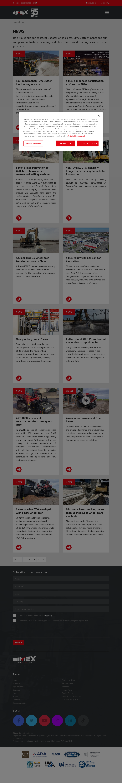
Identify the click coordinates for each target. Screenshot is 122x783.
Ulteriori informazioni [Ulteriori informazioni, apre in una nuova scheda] (76, 136)
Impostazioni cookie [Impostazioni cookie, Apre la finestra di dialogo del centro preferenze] (33, 143)
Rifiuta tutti (65, 143)
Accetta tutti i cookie (88, 143)
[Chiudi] (99, 116)
